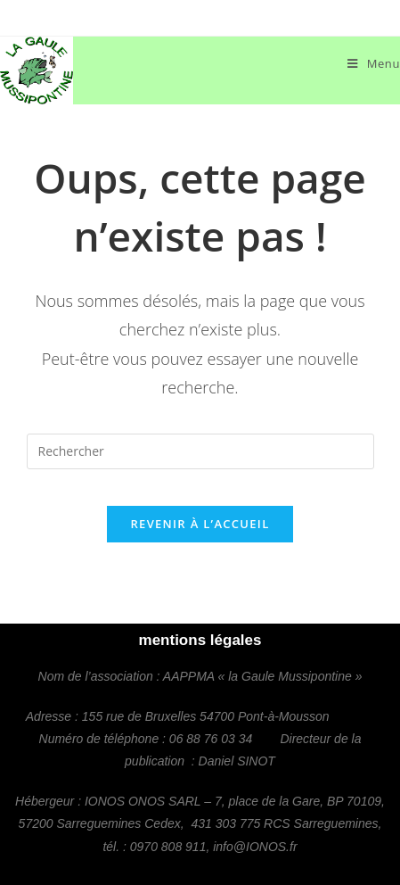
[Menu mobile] (373, 63)
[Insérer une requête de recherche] (200, 451)
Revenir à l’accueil (199, 524)
